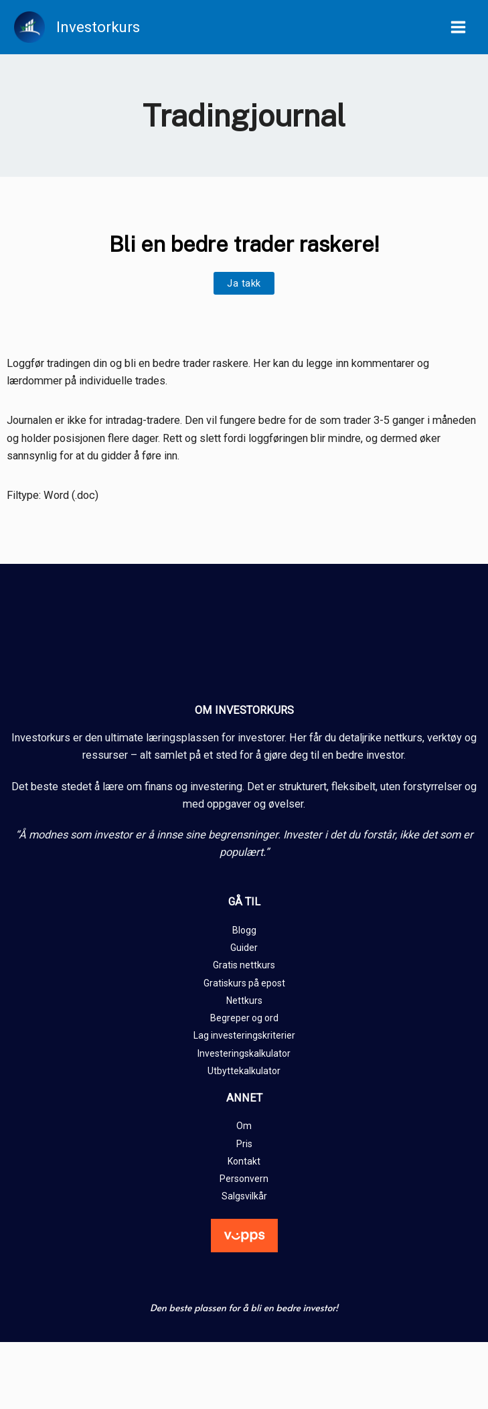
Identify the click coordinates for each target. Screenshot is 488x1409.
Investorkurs (99, 26)
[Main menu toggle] (458, 27)
